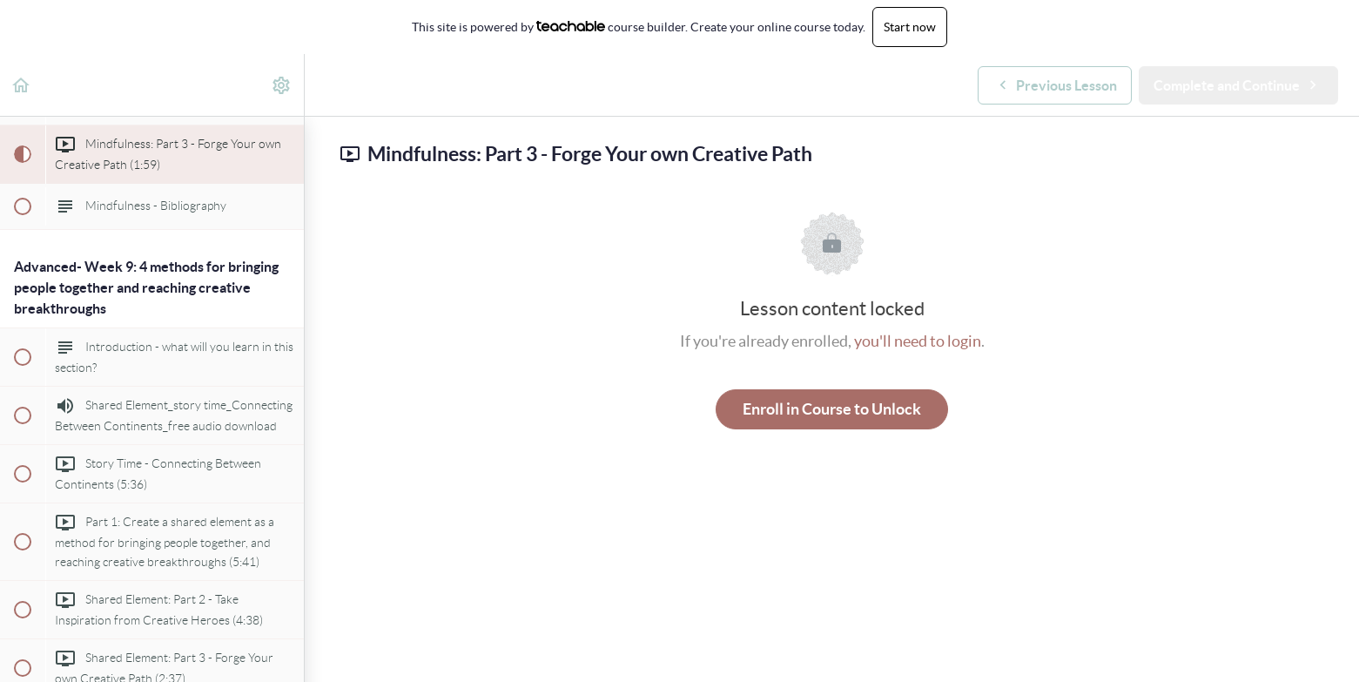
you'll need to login (917, 341)
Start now (910, 27)
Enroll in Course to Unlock (832, 409)
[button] (22, 85)
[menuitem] (282, 85)
